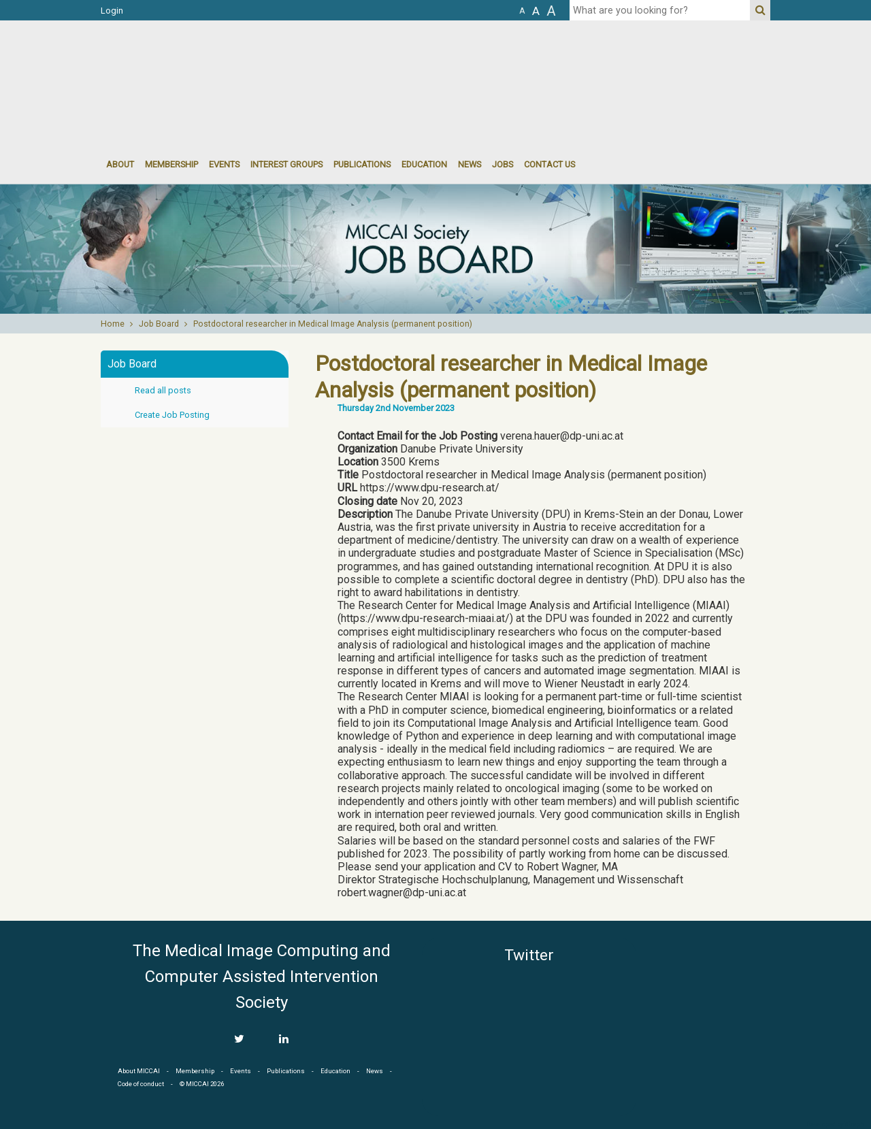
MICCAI (709, 1002)
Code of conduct (141, 1083)
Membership (171, 164)
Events (240, 1071)
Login (112, 10)
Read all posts (163, 390)
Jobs (502, 164)
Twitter (529, 955)
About (120, 164)
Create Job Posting (172, 415)
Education (424, 164)
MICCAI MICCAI (212, 61)
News (469, 164)
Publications (362, 164)
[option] (435, 249)
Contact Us (549, 164)
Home (113, 324)
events (224, 164)
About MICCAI (139, 1071)
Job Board (159, 324)
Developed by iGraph (835, 1124)
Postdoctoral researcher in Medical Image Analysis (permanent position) (332, 324)
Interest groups (286, 164)
